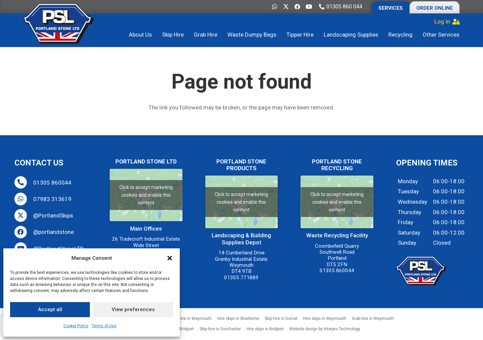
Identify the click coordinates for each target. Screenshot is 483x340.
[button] (169, 258)
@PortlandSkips (53, 215)
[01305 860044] (23, 182)
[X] (285, 6)
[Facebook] (297, 6)
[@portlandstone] (23, 232)
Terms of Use (104, 326)
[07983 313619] (23, 199)
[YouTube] (308, 6)
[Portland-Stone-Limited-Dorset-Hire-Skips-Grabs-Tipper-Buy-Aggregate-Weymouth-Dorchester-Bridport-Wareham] (58, 23)
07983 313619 (52, 199)
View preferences (133, 309)
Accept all (50, 309)
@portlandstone (53, 232)
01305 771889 (241, 278)
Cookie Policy (75, 326)
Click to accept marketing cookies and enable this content (146, 195)
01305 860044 (52, 182)
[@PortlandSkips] (23, 215)
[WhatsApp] (274, 6)
